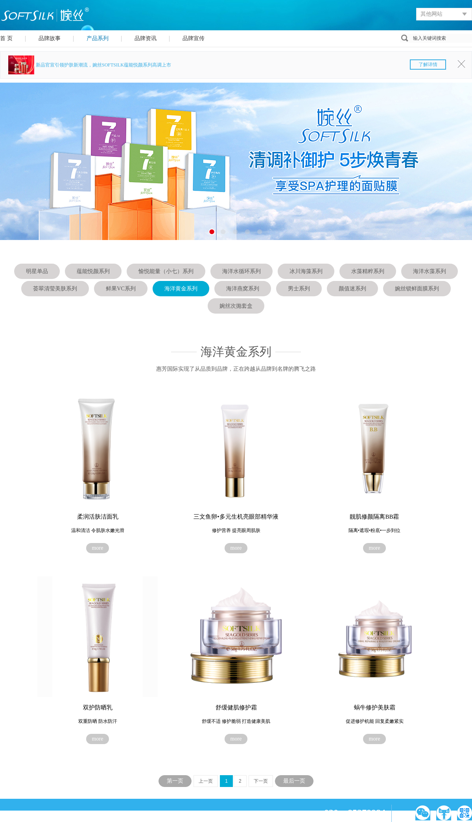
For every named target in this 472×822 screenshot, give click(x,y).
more (97, 548)
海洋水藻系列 (429, 271)
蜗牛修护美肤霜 (374, 707)
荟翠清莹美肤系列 (55, 289)
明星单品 (37, 271)
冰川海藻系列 (306, 271)
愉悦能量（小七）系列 (166, 271)
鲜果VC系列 (120, 289)
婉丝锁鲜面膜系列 (417, 289)
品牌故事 (50, 38)
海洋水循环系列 (241, 271)
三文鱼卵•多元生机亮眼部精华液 (236, 517)
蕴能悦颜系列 (93, 271)
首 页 (6, 38)
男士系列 (299, 289)
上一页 (206, 781)
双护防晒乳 (97, 707)
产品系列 (98, 38)
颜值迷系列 (352, 289)
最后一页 (294, 781)
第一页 (175, 781)
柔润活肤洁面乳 (97, 517)
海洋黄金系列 (180, 289)
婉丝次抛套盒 (236, 306)
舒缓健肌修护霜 (236, 707)
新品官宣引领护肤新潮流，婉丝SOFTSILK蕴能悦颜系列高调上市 (241, 64)
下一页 (261, 781)
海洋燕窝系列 (242, 289)
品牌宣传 (194, 38)
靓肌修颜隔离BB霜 (374, 517)
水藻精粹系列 (367, 271)
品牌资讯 (146, 38)
